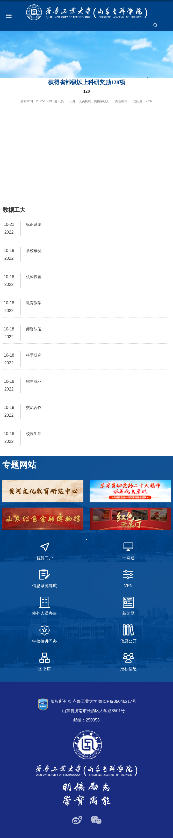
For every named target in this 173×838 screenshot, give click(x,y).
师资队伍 (33, 329)
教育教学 (33, 303)
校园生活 (33, 433)
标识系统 (33, 224)
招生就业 (33, 381)
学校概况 (33, 250)
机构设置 (33, 276)
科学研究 (33, 355)
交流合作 (33, 407)
